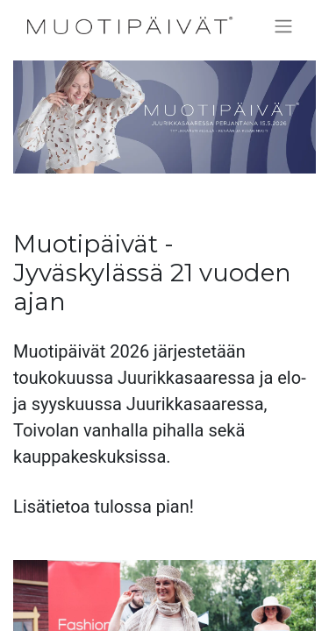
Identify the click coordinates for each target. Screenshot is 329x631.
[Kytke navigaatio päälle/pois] (283, 26)
